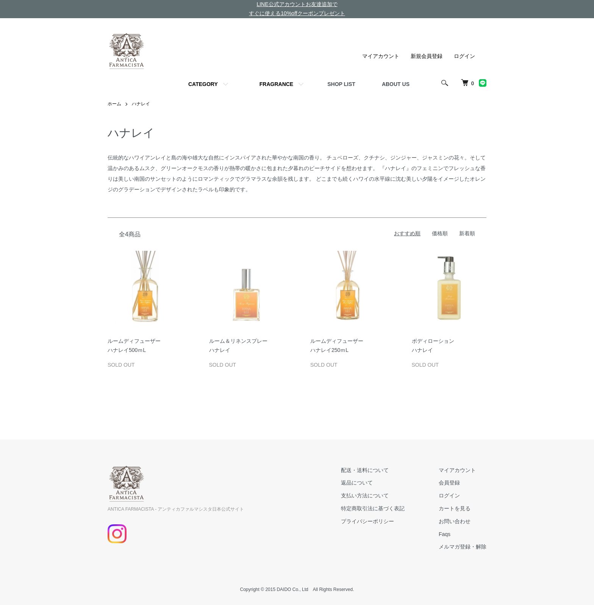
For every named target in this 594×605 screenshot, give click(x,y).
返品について (357, 483)
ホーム (114, 103)
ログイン (464, 56)
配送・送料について (365, 470)
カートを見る (455, 508)
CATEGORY (203, 84)
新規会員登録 (426, 56)
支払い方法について (365, 495)
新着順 (467, 233)
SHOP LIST (341, 84)
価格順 (440, 233)
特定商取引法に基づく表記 (373, 508)
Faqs (444, 534)
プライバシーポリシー (367, 521)
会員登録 (449, 483)
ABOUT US (396, 84)
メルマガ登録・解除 (462, 547)
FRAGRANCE (276, 84)
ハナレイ (141, 103)
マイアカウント (380, 56)
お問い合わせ (455, 521)
